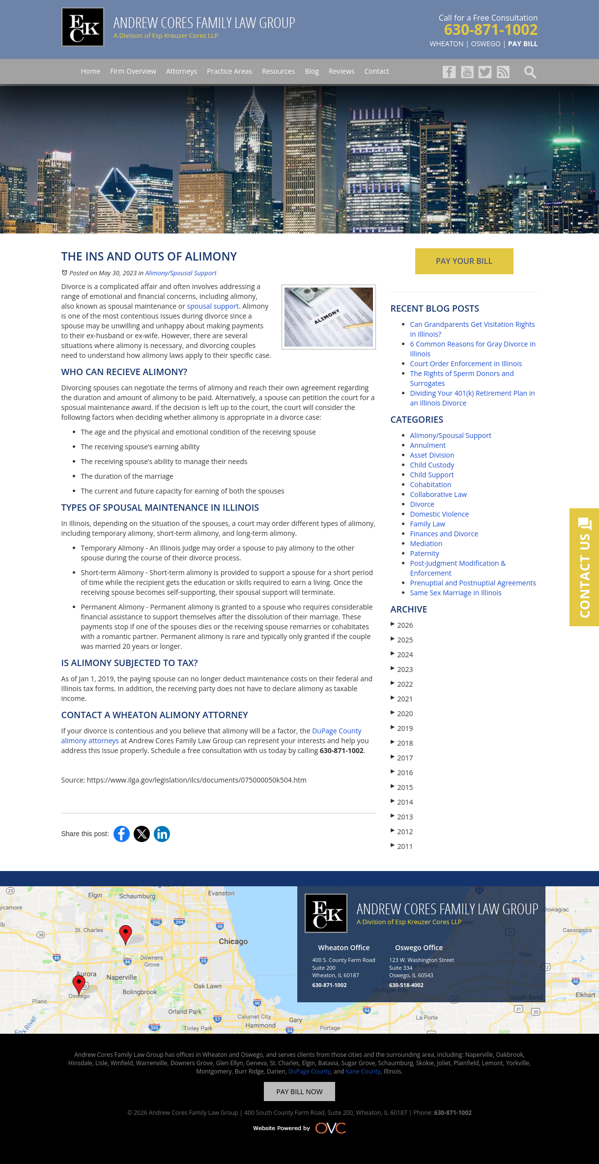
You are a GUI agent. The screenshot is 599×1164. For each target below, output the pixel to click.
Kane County (362, 1071)
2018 (402, 743)
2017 (402, 757)
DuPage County (309, 1071)
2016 (402, 772)
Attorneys (181, 71)
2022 (402, 684)
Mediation (426, 543)
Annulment (428, 445)
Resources (278, 71)
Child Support (432, 474)
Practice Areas (229, 71)
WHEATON (447, 43)
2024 (402, 654)
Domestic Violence (439, 514)
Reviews (341, 71)
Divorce (422, 504)
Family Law (428, 523)
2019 (402, 728)
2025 (402, 639)
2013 (402, 816)
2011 (402, 846)
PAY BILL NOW (299, 1091)
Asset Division (432, 455)
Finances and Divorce (444, 533)
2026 (402, 625)
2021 (402, 698)
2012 (402, 831)
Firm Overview (133, 71)
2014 (402, 802)
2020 (402, 713)
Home (91, 71)
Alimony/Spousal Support (181, 272)
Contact (376, 71)
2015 (402, 787)
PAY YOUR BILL (464, 261)
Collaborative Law (438, 494)
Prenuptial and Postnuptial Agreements (473, 582)
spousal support (213, 306)
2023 (402, 669)
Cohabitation (431, 484)
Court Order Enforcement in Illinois (466, 363)
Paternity (424, 553)
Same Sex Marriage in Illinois (456, 592)
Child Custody (432, 464)
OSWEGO (486, 43)
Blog (312, 71)
